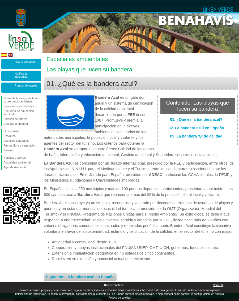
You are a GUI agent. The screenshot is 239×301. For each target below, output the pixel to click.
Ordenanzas (11, 131)
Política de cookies (119, 297)
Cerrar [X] (218, 285)
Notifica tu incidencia (21, 75)
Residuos (9, 135)
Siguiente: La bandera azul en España (80, 277)
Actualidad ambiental (17, 162)
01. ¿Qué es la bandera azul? (196, 119)
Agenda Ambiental (15, 167)
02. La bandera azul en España (196, 128)
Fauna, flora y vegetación (19, 145)
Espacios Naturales (16, 140)
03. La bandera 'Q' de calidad (196, 136)
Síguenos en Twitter (13, 178)
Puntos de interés (26, 85)
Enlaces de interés (15, 119)
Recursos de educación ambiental (18, 112)
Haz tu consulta (25, 61)
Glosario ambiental (15, 123)
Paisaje (8, 150)
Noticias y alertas (14, 157)
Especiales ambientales (18, 106)
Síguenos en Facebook (4, 178)
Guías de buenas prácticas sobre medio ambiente (20, 100)
